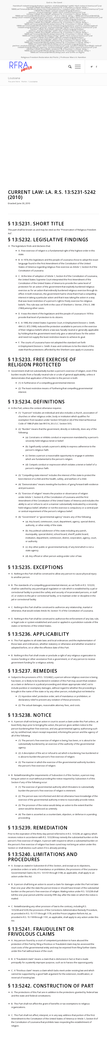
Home (24, 81)
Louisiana (14, 78)
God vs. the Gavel (54, 2)
